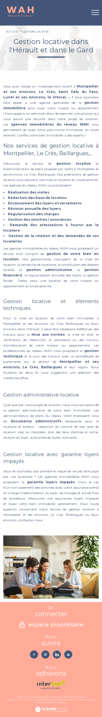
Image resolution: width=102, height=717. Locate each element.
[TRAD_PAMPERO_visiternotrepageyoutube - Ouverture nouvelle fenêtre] (68, 654)
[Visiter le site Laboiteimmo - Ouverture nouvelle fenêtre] (51, 711)
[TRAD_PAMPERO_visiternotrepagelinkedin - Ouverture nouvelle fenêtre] (57, 654)
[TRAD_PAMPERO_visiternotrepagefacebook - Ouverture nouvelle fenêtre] (34, 654)
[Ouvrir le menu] (95, 13)
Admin (73, 699)
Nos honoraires (17, 699)
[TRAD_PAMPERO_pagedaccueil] (20, 16)
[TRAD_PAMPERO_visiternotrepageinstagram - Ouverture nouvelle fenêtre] (45, 654)
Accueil (12, 31)
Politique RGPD (45, 702)
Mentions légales (56, 699)
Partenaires (87, 699)
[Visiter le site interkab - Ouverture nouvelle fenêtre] (51, 685)
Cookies (61, 702)
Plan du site (36, 699)
